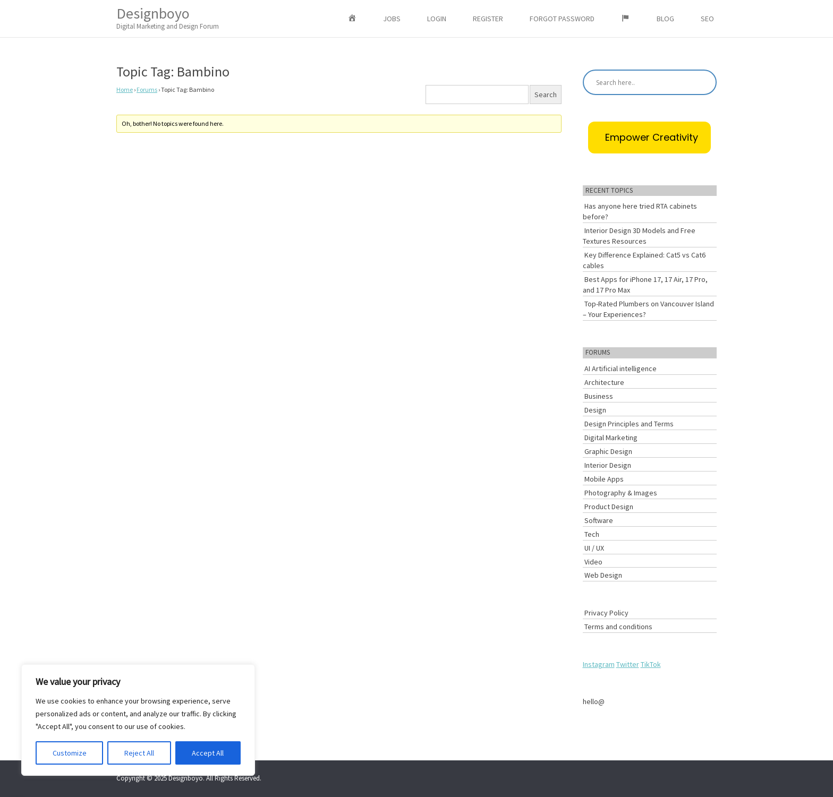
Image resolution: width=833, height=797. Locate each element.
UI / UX (594, 548)
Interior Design (607, 465)
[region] (138, 720)
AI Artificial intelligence (620, 368)
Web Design (603, 575)
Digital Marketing (611, 437)
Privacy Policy (606, 613)
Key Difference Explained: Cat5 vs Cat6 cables (644, 260)
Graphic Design (608, 451)
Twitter (627, 664)
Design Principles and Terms (629, 424)
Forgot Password (562, 18)
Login (436, 18)
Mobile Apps (604, 479)
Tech (591, 534)
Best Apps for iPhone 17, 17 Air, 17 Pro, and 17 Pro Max (645, 285)
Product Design (608, 506)
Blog (665, 18)
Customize (70, 753)
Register (488, 18)
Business (598, 396)
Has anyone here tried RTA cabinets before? (640, 211)
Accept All (208, 753)
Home (124, 89)
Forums (147, 89)
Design (595, 410)
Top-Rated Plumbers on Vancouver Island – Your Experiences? (648, 309)
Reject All (139, 753)
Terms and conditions (618, 626)
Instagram (599, 664)
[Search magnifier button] (703, 82)
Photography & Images (620, 493)
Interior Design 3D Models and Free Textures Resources (639, 236)
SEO (707, 18)
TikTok (651, 664)
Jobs (392, 18)
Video (593, 562)
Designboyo (167, 18)
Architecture (604, 382)
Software (598, 520)
